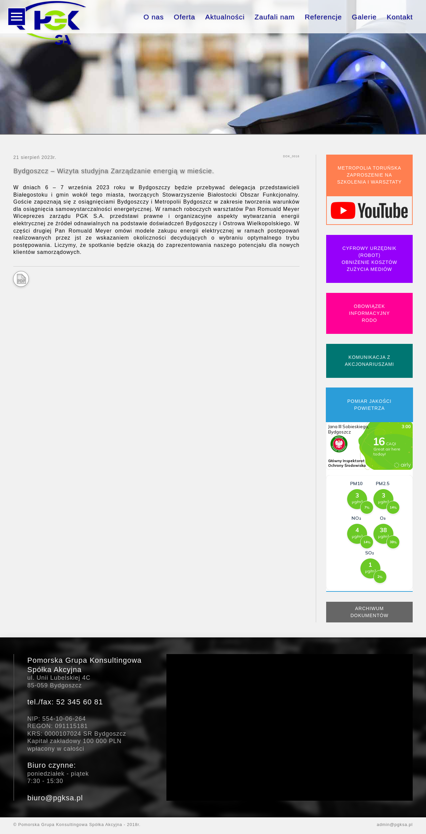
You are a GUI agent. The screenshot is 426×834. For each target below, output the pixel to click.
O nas (153, 17)
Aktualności (224, 17)
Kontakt (400, 17)
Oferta (184, 17)
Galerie (364, 17)
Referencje (323, 17)
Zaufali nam (275, 17)
